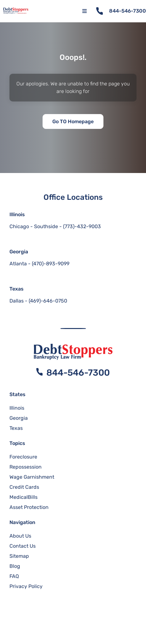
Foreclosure (23, 457)
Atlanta (18, 264)
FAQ (14, 576)
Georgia (18, 252)
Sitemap (19, 556)
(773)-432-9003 (82, 226)
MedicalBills (23, 497)
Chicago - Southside (33, 226)
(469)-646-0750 (48, 301)
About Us (20, 536)
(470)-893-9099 (50, 264)
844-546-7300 (127, 11)
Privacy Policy (26, 586)
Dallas (16, 301)
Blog (14, 566)
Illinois (17, 214)
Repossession (25, 467)
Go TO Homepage (73, 121)
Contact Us (22, 546)
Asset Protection (29, 507)
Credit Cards (24, 487)
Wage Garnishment (31, 477)
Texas (16, 289)
